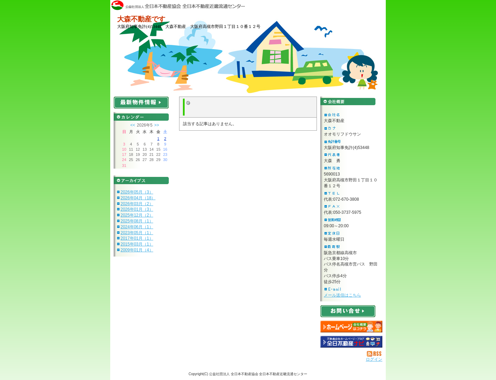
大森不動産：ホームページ (351, 326)
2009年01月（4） (137, 250)
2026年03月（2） (137, 203)
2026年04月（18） (138, 198)
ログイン (374, 359)
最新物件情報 (141, 103)
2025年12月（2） (137, 215)
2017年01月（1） (137, 238)
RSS (374, 354)
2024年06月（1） (137, 226)
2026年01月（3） (137, 209)
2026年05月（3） (137, 192)
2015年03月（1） (137, 244)
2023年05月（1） (137, 232)
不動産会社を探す (351, 342)
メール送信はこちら (342, 295)
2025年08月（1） (137, 221)
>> (156, 125)
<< (132, 125)
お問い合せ (347, 311)
